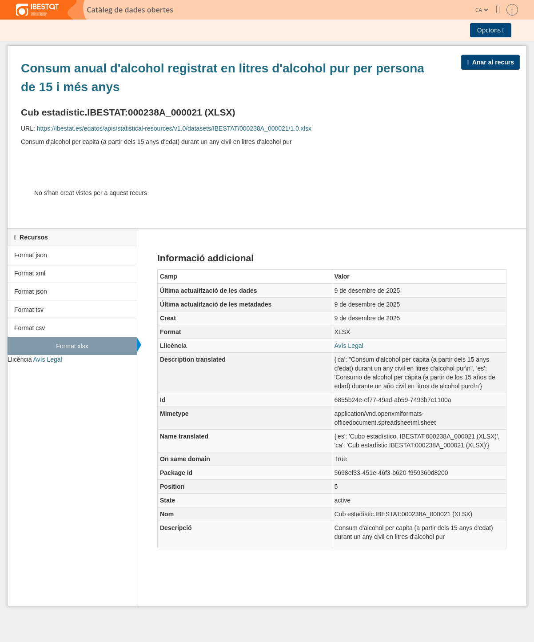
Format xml (29, 273)
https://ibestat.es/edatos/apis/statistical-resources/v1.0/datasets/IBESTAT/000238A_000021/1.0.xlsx (174, 128)
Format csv (29, 327)
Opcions (491, 30)
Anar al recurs (490, 62)
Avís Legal (47, 359)
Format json (30, 255)
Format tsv (29, 309)
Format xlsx (72, 346)
